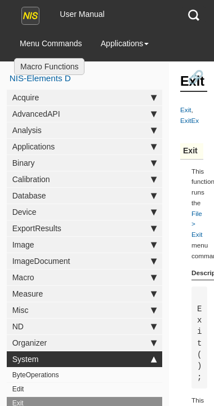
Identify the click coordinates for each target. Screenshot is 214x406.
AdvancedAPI (84, 114)
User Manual (82, 14)
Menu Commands (51, 43)
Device (84, 212)
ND (84, 326)
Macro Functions (49, 66)
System (84, 359)
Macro (84, 277)
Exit (185, 109)
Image (84, 244)
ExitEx (189, 120)
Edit (18, 389)
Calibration (84, 179)
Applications (125, 43)
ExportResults (84, 228)
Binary (84, 163)
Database (84, 195)
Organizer (84, 342)
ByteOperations (35, 375)
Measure (84, 293)
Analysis (84, 130)
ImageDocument (84, 261)
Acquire (84, 97)
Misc (84, 310)
